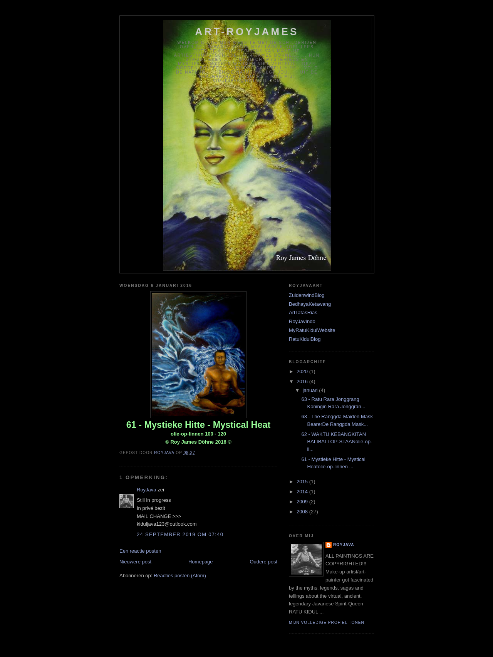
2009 (303, 501)
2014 (303, 491)
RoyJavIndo (302, 321)
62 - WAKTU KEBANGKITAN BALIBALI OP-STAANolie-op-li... (336, 441)
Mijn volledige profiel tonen (326, 622)
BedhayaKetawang (310, 304)
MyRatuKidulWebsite (312, 330)
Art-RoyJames (247, 31)
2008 (303, 512)
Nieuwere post (135, 562)
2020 (303, 371)
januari (311, 390)
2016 (303, 381)
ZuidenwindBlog (307, 295)
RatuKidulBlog (304, 339)
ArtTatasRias (303, 312)
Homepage (200, 562)
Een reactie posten (140, 551)
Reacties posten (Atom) (180, 575)
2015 (303, 481)
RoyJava (146, 490)
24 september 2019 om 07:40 (180, 534)
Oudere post (263, 562)
